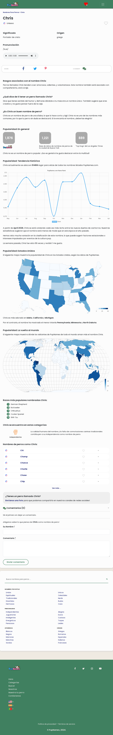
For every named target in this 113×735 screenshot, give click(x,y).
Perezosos (10, 623)
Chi (22, 450)
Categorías (13, 682)
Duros (60, 615)
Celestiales (62, 595)
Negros (9, 634)
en (11, 702)
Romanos (62, 634)
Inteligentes (11, 617)
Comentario (9, 538)
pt (10, 709)
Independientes (12, 612)
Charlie (23, 469)
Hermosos (10, 604)
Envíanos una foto (14, 500)
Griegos (61, 631)
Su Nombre (9, 526)
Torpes (61, 620)
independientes (16, 434)
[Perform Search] (107, 579)
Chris (22, 12)
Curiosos (61, 617)
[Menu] (103, 4)
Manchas (10, 640)
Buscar (11, 685)
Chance (24, 462)
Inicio (10, 679)
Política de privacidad (47, 724)
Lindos (8, 592)
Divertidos (10, 601)
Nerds (60, 598)
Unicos (61, 592)
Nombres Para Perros (11, 12)
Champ (24, 456)
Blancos (9, 631)
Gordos (9, 643)
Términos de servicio (66, 724)
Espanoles (62, 637)
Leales (60, 623)
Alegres (61, 612)
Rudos (60, 601)
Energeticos (11, 620)
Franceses (62, 643)
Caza (60, 604)
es (10, 705)
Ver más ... (56, 488)
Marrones (10, 637)
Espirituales (10, 595)
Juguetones (11, 615)
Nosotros (12, 689)
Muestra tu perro (16, 692)
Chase (23, 475)
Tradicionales (11, 598)
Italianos (61, 640)
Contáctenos (14, 695)
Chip (22, 481)
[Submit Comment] (16, 562)
